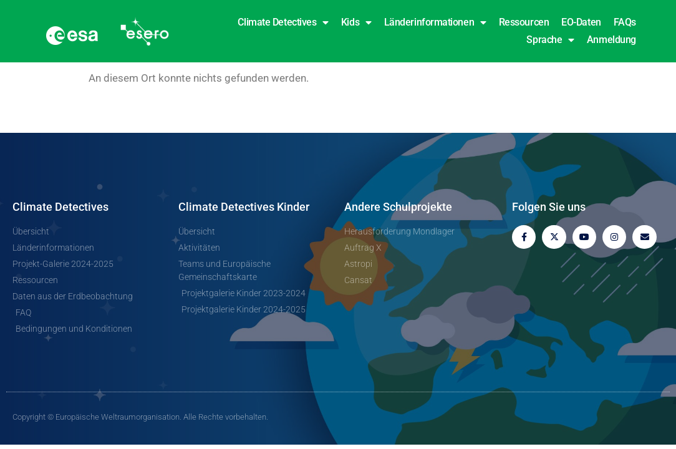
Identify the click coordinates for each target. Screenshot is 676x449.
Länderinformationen (435, 22)
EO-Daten (581, 22)
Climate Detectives (283, 22)
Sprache (550, 40)
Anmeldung (611, 40)
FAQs (625, 22)
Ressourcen (524, 22)
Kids (356, 22)
